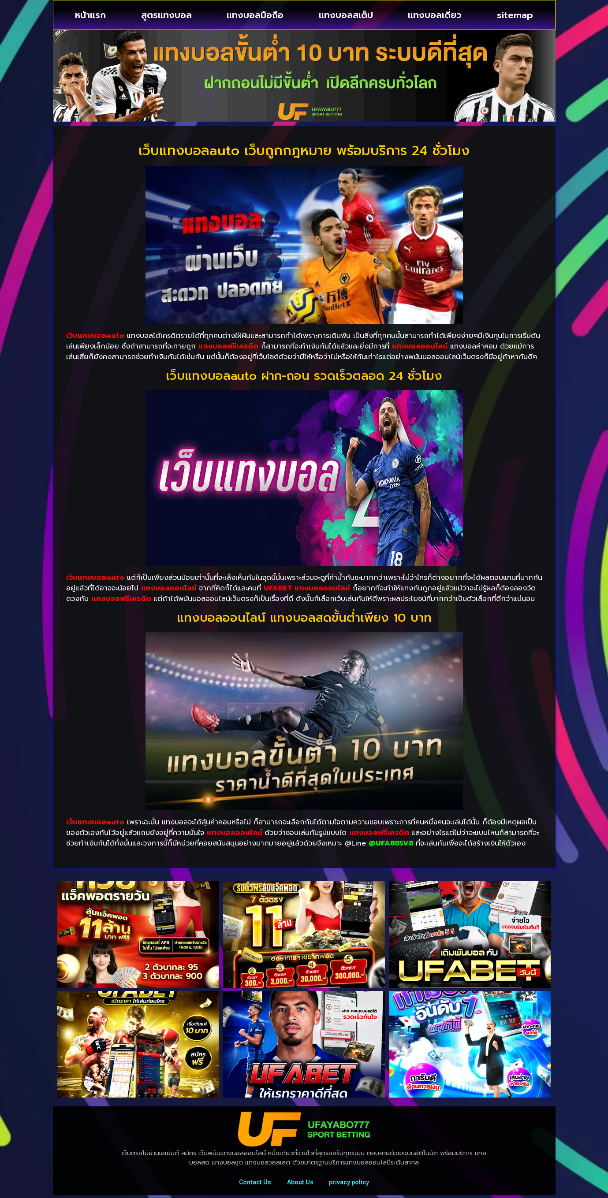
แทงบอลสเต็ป (346, 15)
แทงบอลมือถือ (255, 15)
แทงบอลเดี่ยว (435, 15)
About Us (300, 1183)
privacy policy (351, 1183)
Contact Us (253, 1183)
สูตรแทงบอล (166, 15)
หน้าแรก (90, 15)
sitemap (515, 15)
